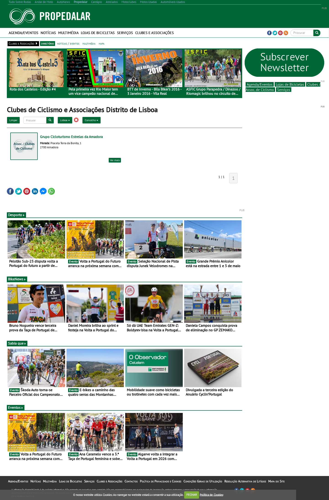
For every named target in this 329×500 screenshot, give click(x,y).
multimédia (89, 43)
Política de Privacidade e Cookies (160, 481)
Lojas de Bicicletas (98, 32)
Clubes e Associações (154, 32)
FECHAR (191, 495)
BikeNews (17, 279)
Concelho (91, 120)
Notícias (48, 32)
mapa (101, 43)
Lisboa (65, 120)
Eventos (15, 407)
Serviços (125, 32)
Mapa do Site (276, 481)
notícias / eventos (68, 43)
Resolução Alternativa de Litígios (245, 481)
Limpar (13, 120)
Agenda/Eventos (23, 32)
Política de (211, 495)
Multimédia (68, 32)
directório (47, 43)
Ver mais (115, 160)
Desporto (16, 215)
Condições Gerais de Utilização (202, 481)
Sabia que (17, 343)
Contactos (131, 481)
